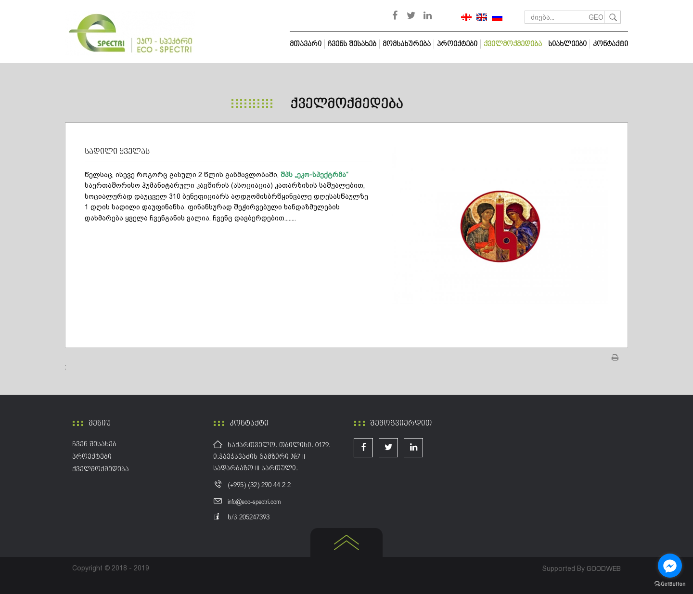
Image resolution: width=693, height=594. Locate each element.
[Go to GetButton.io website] (669, 584)
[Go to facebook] (670, 566)
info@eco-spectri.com (254, 502)
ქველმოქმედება (346, 104)
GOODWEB (604, 568)
